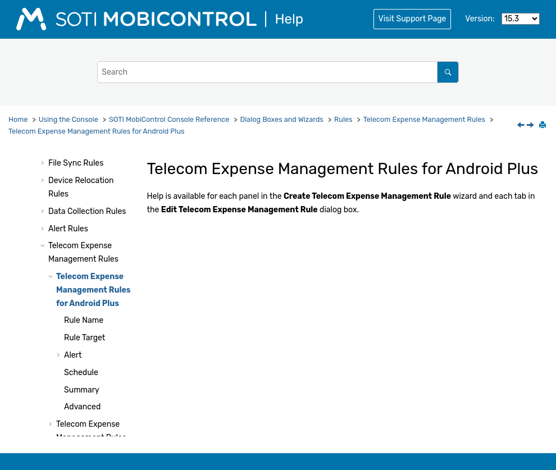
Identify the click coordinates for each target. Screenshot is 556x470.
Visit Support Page (412, 19)
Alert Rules (68, 229)
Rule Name (83, 320)
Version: (479, 19)
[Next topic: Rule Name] (531, 126)
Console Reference (169, 119)
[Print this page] (544, 125)
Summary (81, 390)
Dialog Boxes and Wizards (281, 119)
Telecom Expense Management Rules (424, 119)
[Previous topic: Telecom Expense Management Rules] (522, 126)
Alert (72, 355)
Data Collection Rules (87, 211)
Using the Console (68, 119)
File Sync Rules (75, 163)
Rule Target (84, 338)
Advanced (82, 407)
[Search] (448, 72)
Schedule (81, 372)
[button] (43, 163)
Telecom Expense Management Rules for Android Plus (96, 131)
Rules (343, 119)
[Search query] (278, 72)
